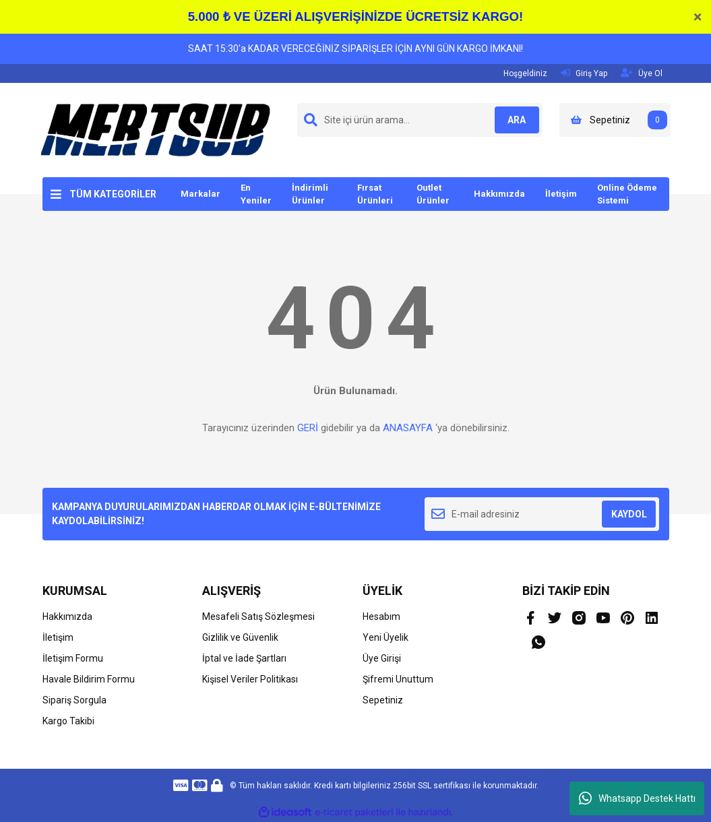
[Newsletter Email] (542, 514)
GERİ (307, 428)
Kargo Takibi (68, 721)
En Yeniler (256, 194)
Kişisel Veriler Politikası (250, 679)
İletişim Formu (72, 658)
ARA (512, 120)
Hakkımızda (499, 194)
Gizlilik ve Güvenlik (240, 637)
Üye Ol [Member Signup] (641, 73)
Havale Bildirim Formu (88, 679)
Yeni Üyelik (385, 637)
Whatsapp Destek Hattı (637, 798)
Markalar (200, 194)
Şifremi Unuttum (398, 679)
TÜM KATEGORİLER (112, 194)
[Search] (420, 120)
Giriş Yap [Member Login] (584, 73)
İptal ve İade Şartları (244, 658)
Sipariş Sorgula (74, 700)
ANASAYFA (408, 428)
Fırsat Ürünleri (375, 194)
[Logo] (155, 129)
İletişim (561, 194)
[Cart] (615, 120)
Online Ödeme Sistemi (627, 194)
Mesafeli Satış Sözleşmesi (258, 616)
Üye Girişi (382, 658)
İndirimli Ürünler (310, 194)
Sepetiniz (383, 700)
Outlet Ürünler (433, 194)
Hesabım (381, 616)
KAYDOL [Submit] (629, 514)
